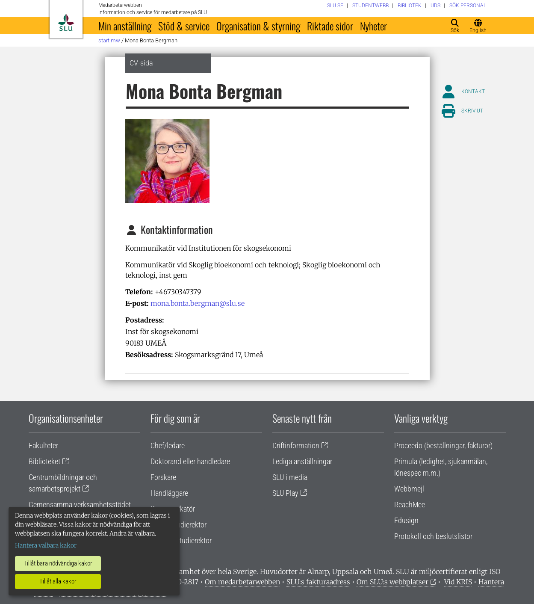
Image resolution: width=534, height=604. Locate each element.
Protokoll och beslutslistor (433, 536)
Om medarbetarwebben (242, 581)
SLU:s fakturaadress (318, 581)
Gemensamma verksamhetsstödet (80, 504)
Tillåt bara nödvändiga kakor (58, 563)
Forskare (163, 477)
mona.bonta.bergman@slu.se (197, 303)
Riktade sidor (330, 25)
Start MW (109, 40)
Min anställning (124, 25)
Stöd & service (183, 25)
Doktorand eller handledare (190, 461)
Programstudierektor (181, 540)
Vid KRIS (458, 581)
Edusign (406, 520)
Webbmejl (409, 488)
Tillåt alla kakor (58, 581)
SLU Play (285, 493)
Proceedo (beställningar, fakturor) (443, 445)
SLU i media (289, 477)
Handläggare (169, 493)
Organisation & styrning (258, 25)
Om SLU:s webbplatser (392, 581)
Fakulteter (43, 445)
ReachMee (409, 504)
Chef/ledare (167, 445)
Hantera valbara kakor (46, 545)
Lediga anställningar (302, 461)
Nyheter (373, 25)
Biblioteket (44, 461)
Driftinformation (295, 445)
